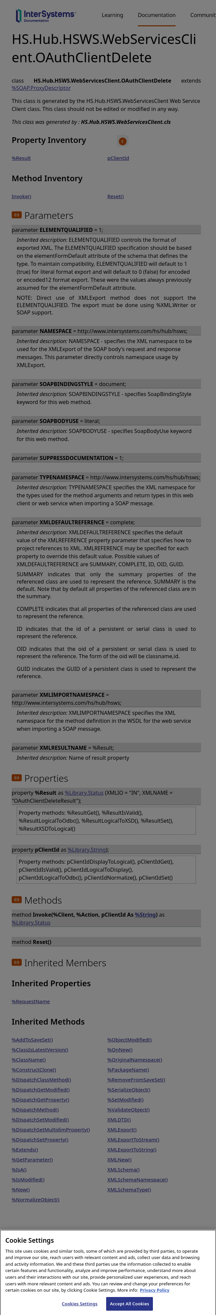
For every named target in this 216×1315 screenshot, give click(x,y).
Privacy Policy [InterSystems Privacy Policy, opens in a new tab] (155, 1295)
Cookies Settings (79, 1308)
